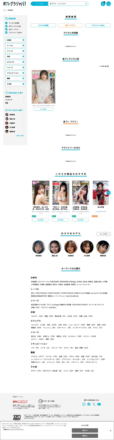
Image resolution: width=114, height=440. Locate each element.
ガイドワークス (43, 281)
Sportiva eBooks (72, 296)
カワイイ (89, 336)
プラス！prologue (52, 304)
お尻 (62, 325)
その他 (9, 84)
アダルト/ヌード (90, 362)
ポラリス (44, 307)
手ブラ (36, 371)
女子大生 (96, 356)
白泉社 (60, 284)
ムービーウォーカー (83, 284)
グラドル (37, 356)
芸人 (66, 362)
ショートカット (76, 325)
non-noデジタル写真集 (97, 293)
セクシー (103, 336)
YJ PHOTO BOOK (53, 293)
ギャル (98, 327)
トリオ (45, 348)
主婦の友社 (97, 281)
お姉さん (49, 336)
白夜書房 (67, 284)
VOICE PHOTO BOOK (79, 304)
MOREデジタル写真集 (81, 293)
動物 (79, 371)
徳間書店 (48, 284)
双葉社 (73, 284)
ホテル (69, 348)
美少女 (36, 336)
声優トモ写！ (36, 307)
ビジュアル (10, 62)
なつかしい (75, 336)
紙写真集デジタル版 (38, 304)
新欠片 (55, 284)
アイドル (51, 356)
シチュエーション (13, 73)
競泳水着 (60, 316)
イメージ (10, 67)
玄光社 (79, 281)
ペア (35, 348)
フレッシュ (49, 327)
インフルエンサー (96, 359)
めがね (72, 316)
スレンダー (38, 325)
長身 (100, 325)
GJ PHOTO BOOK (66, 293)
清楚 (35, 339)
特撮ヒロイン (38, 362)
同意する (84, 436)
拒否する (84, 430)
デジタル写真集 (14, 23)
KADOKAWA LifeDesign (68, 281)
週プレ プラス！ (14, 29)
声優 (85, 356)
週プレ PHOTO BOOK (38, 293)
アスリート (77, 362)
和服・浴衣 (86, 316)
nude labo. (52, 307)
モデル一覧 (19, 136)
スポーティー (64, 327)
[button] (109, 193)
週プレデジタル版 (15, 26)
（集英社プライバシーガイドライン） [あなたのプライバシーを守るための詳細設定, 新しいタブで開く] (13, 429)
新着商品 (8, 97)
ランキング (8, 100)
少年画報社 (35, 284)
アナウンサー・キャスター (74, 359)
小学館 (104, 281)
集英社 (90, 281)
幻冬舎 (84, 281)
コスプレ (37, 316)
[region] (57, 430)
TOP (4, 10)
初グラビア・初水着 (52, 371)
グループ (57, 348)
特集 (6, 103)
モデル (74, 356)
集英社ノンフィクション (56, 296)
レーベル (10, 45)
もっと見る (103, 234)
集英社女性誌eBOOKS (39, 296)
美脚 (90, 325)
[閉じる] (110, 430)
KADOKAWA (54, 281)
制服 (49, 316)
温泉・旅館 (81, 348)
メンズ (68, 371)
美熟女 (61, 336)
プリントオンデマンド (95, 304)
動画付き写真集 (65, 304)
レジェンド (54, 362)
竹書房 (42, 284)
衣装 (8, 56)
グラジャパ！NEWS (15, 32)
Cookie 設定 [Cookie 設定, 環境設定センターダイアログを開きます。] (85, 425)
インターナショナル (82, 327)
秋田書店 (34, 281)
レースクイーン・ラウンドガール (46, 359)
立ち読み (43, 109)
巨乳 (52, 325)
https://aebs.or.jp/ (29, 418)
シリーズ (10, 51)
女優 (63, 356)
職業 (8, 78)
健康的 (36, 327)
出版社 (9, 40)
